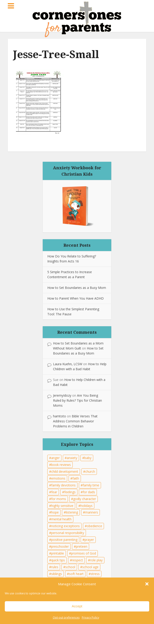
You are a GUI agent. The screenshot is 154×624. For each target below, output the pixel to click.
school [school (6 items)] (70, 567)
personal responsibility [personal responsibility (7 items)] (67, 533)
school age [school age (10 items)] (90, 567)
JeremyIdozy (62, 395)
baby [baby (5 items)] (87, 458)
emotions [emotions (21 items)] (58, 478)
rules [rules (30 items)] (54, 567)
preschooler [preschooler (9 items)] (60, 546)
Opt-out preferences (66, 617)
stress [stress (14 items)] (95, 574)
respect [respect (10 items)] (77, 560)
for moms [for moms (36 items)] (58, 499)
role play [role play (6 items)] (96, 560)
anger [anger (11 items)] (55, 458)
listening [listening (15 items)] (72, 512)
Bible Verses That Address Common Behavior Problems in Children (75, 421)
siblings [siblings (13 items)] (56, 574)
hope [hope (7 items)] (55, 512)
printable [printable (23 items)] (57, 553)
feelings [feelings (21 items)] (70, 492)
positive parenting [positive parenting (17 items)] (64, 539)
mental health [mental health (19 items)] (61, 519)
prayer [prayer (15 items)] (89, 539)
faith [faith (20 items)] (75, 478)
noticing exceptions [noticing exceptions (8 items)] (65, 526)
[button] (147, 584)
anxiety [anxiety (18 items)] (72, 458)
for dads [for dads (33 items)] (89, 492)
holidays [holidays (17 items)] (86, 505)
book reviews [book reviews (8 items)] (61, 464)
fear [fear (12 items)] (54, 492)
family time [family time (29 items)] (91, 485)
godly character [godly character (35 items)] (84, 499)
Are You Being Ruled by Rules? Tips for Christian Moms (77, 400)
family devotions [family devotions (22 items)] (63, 485)
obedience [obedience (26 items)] (94, 526)
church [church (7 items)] (90, 471)
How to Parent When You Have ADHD (75, 298)
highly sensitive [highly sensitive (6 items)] (62, 505)
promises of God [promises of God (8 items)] (83, 553)
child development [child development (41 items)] (64, 471)
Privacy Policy (90, 617)
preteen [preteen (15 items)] (81, 546)
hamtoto (59, 416)
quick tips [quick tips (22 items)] (58, 560)
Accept (77, 606)
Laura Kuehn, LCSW (67, 364)
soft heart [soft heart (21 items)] (76, 574)
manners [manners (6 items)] (91, 512)
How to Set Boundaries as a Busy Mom (76, 287)
